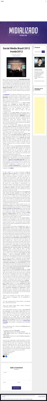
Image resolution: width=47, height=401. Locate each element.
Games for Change (7, 259)
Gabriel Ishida (38, 70)
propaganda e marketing (9, 187)
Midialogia (5, 320)
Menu (2, 1)
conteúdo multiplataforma (14, 165)
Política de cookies (29, 399)
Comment (16, 375)
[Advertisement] (23, 12)
